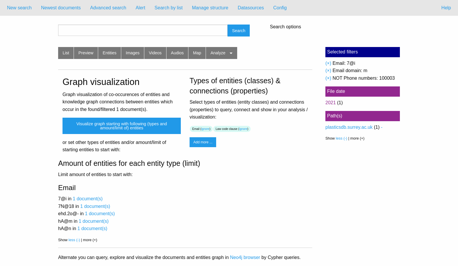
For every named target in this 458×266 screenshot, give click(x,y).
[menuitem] (19, 7)
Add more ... (202, 142)
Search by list (169, 7)
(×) (328, 63)
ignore (205, 129)
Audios (177, 53)
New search (19, 7)
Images (133, 53)
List (66, 53)
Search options (285, 27)
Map (197, 53)
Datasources (251, 7)
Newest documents (61, 7)
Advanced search (108, 7)
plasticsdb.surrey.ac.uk (349, 127)
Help (446, 7)
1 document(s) (88, 198)
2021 (330, 102)
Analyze (218, 53)
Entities (110, 53)
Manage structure (210, 7)
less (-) (74, 240)
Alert (140, 7)
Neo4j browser (245, 257)
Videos (155, 53)
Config (280, 7)
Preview (86, 53)
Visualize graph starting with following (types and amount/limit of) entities (121, 125)
